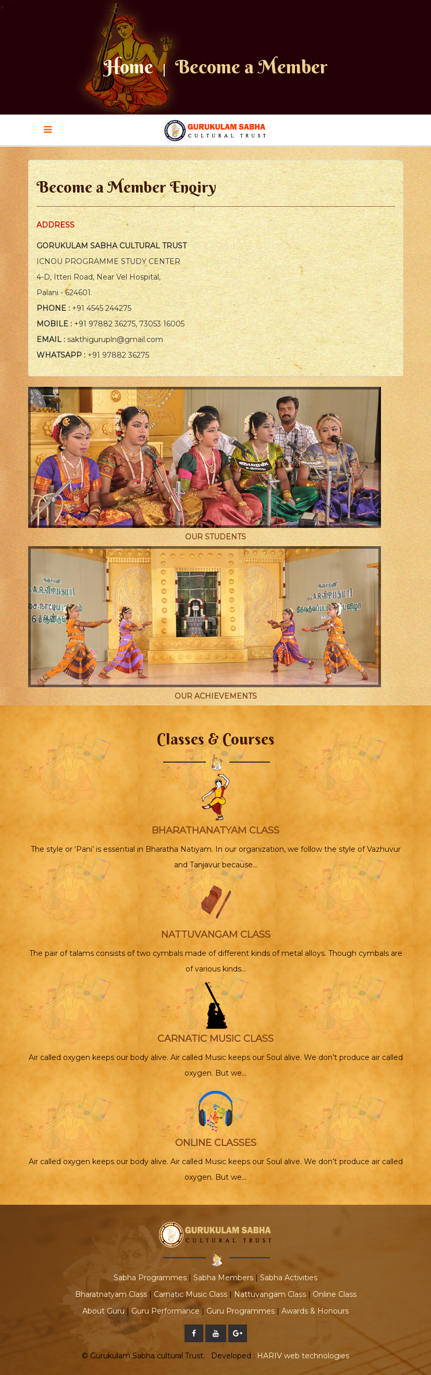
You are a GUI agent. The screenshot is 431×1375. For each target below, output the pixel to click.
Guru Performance (165, 1311)
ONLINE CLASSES (215, 1143)
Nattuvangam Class (270, 1294)
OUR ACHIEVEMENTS (216, 696)
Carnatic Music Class (190, 1294)
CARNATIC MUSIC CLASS (215, 1038)
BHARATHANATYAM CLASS (215, 830)
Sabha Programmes (150, 1277)
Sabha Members (223, 1277)
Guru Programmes (240, 1311)
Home (128, 66)
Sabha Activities (288, 1277)
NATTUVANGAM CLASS (215, 934)
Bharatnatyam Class (111, 1294)
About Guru (103, 1311)
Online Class (334, 1294)
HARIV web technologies (303, 1355)
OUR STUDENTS (215, 536)
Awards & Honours (315, 1311)
